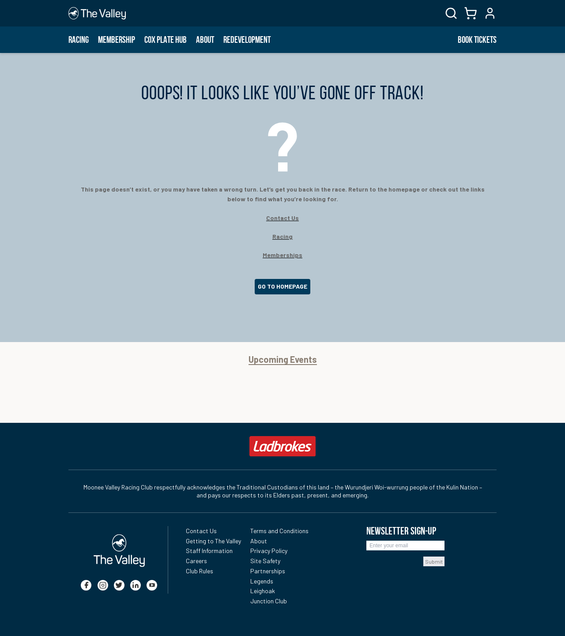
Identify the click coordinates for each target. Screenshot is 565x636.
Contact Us (201, 530)
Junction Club (268, 601)
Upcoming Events (283, 359)
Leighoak (262, 591)
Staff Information (209, 550)
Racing (78, 40)
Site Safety (265, 560)
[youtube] (152, 585)
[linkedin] (135, 585)
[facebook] (86, 585)
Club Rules (199, 571)
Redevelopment (247, 40)
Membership (116, 40)
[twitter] (119, 585)
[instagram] (103, 585)
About (205, 40)
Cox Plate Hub (165, 40)
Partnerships (267, 571)
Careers (196, 560)
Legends (261, 581)
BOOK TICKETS (477, 40)
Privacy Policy (268, 550)
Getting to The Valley (213, 541)
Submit (434, 561)
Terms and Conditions (279, 530)
